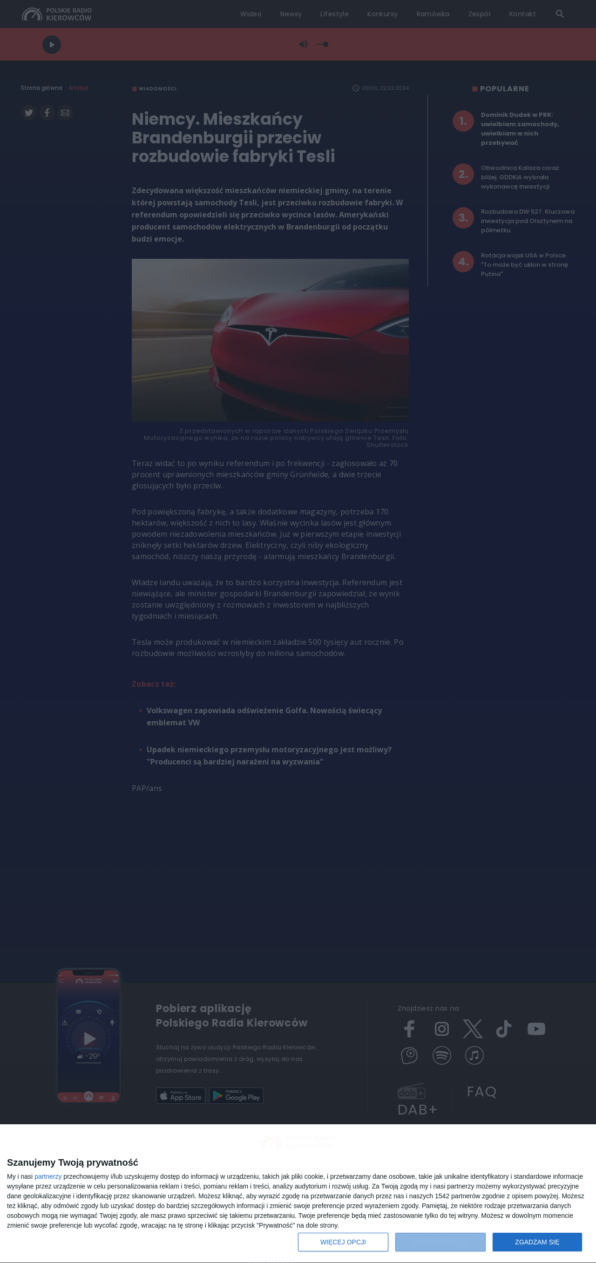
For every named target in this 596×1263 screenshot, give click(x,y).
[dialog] (298, 1194)
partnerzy (47, 1176)
